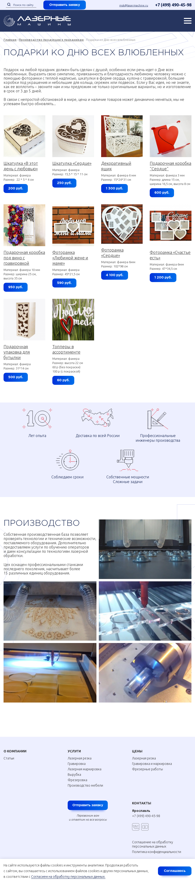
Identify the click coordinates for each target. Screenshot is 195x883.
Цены (137, 751)
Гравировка (77, 764)
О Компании (15, 751)
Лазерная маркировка (84, 769)
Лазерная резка (79, 758)
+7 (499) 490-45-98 (173, 4)
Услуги (74, 751)
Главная (10, 39)
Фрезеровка (77, 780)
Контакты (141, 803)
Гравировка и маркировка (152, 764)
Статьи (9, 758)
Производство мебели (85, 785)
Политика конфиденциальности (156, 852)
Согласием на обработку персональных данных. (68, 877)
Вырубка (74, 774)
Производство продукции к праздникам (51, 39)
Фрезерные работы (147, 769)
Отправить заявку (64, 5)
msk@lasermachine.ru (133, 5)
